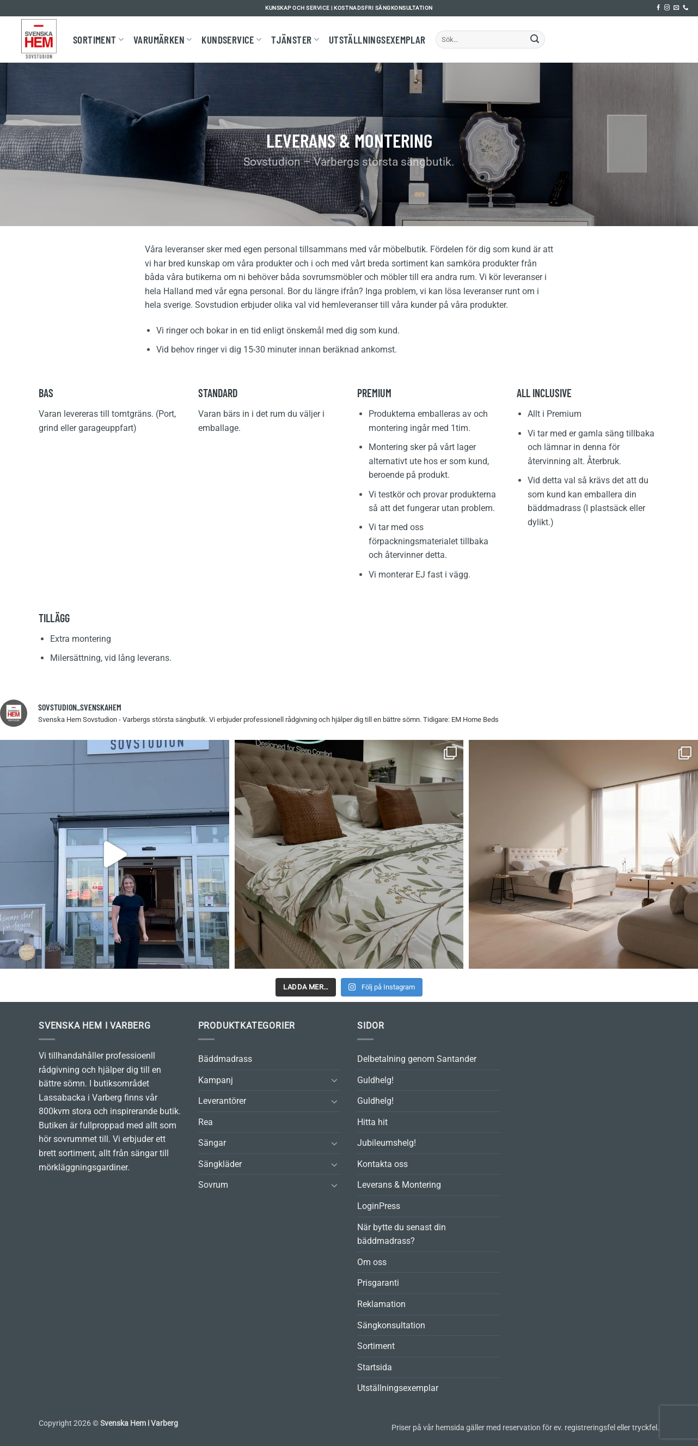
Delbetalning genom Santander (416, 1059)
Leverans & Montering (399, 1185)
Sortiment (98, 39)
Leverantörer (222, 1101)
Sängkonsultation (391, 1325)
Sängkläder (220, 1164)
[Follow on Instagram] (667, 8)
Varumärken (162, 39)
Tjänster (295, 39)
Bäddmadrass (225, 1059)
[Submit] (534, 40)
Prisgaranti (378, 1283)
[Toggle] (334, 1079)
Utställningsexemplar (377, 39)
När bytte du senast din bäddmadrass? (401, 1234)
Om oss (372, 1262)
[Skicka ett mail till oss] (676, 8)
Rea (205, 1122)
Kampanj (215, 1080)
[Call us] (685, 8)
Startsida (374, 1367)
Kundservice (231, 39)
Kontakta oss (382, 1164)
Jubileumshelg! (386, 1143)
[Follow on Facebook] (658, 8)
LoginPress (378, 1206)
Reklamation (381, 1304)
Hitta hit (372, 1122)
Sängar (212, 1143)
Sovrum (213, 1185)
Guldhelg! (375, 1080)
